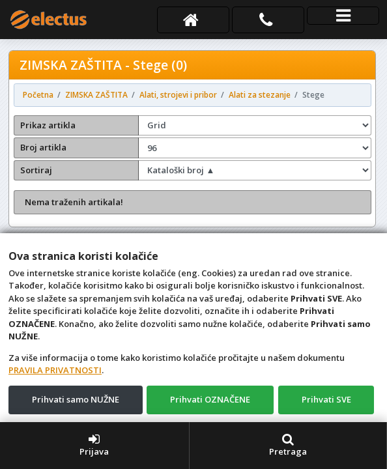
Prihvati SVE (326, 399)
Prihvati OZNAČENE (210, 399)
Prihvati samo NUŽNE (75, 399)
